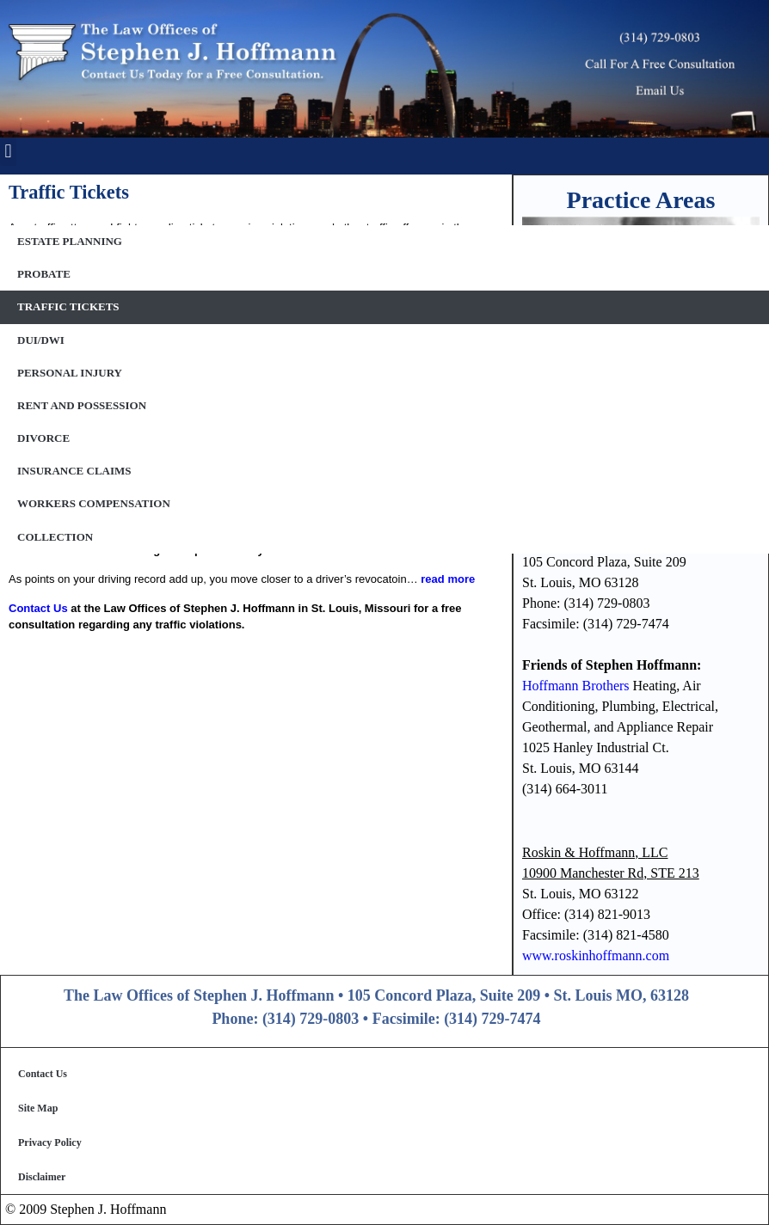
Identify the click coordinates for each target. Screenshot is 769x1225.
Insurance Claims (74, 470)
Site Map (38, 1108)
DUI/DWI (41, 340)
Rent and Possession (81, 405)
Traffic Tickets (68, 306)
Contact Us (42, 1074)
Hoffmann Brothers (576, 685)
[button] (8, 152)
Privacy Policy (50, 1142)
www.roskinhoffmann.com (595, 955)
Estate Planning (69, 241)
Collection (55, 536)
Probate (44, 273)
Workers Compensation (93, 503)
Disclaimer (41, 1177)
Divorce (43, 438)
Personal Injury (69, 372)
